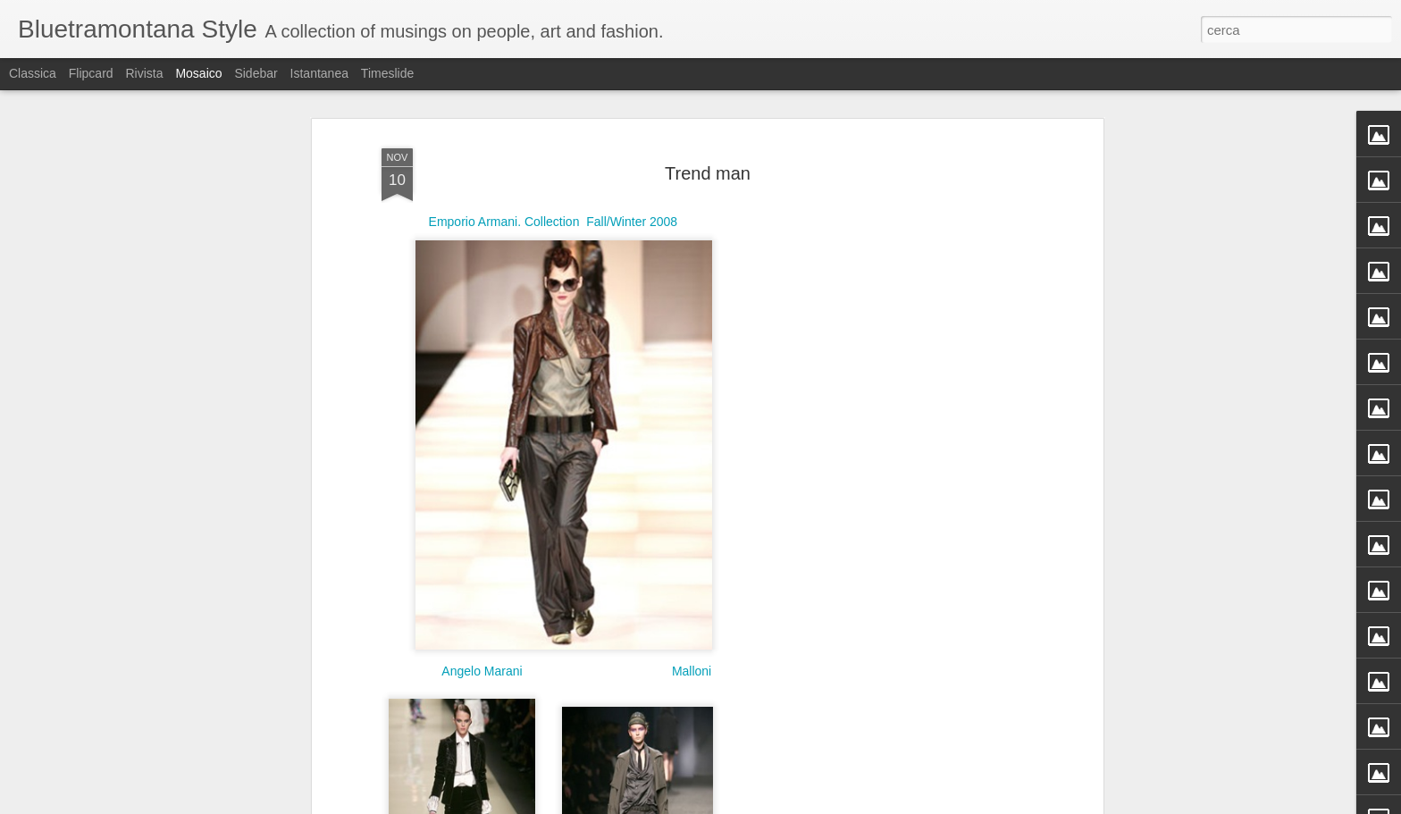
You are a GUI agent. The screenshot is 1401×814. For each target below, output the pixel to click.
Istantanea (319, 73)
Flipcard (91, 73)
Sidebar (255, 73)
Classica (32, 73)
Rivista (144, 73)
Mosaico (198, 73)
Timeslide (387, 73)
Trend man (708, 154)
